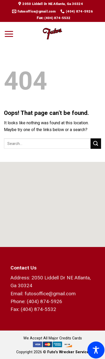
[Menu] (9, 33)
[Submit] (96, 143)
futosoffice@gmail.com (50, 294)
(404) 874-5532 (57, 18)
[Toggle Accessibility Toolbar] (96, 350)
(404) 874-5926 (44, 301)
